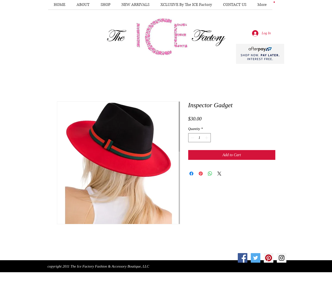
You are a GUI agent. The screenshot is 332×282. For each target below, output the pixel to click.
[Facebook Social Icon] (242, 258)
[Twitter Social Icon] (255, 258)
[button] (274, 2)
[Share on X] (219, 173)
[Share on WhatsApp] (210, 173)
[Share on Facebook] (191, 173)
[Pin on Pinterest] (201, 173)
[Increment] (207, 137)
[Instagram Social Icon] (281, 258)
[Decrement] (192, 137)
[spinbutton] (199, 137)
